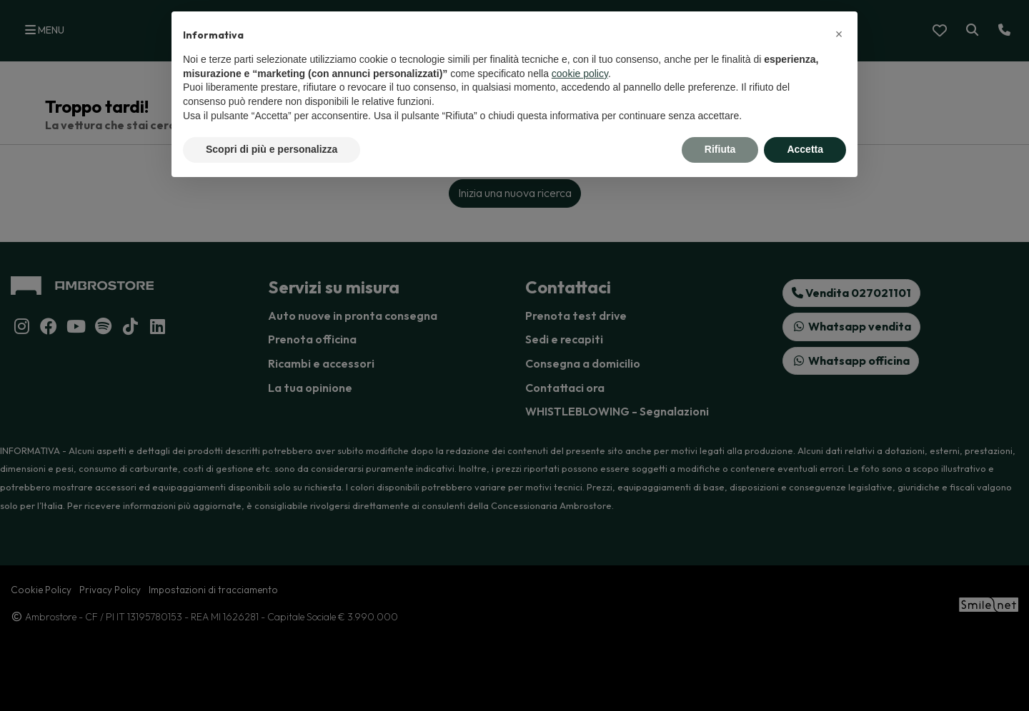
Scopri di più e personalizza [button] (271, 149)
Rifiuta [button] (720, 149)
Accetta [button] (805, 149)
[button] (838, 34)
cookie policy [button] (580, 73)
